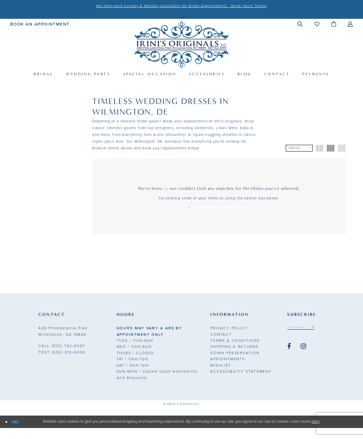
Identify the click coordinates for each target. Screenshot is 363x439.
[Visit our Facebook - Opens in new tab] (289, 359)
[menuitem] (40, 24)
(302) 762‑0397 (61, 357)
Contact (220, 345)
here (315, 432)
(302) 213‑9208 (61, 363)
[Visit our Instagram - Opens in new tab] (303, 359)
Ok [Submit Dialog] (22, 432)
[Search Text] (218, 211)
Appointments (227, 370)
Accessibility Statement (241, 382)
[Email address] (308, 339)
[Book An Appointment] (40, 24)
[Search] (191, 211)
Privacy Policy (229, 339)
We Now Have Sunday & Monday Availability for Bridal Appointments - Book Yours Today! (181, 6)
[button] (300, 24)
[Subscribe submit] (327, 339)
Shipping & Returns (234, 357)
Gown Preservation (234, 363)
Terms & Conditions (234, 351)
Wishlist (220, 376)
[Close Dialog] (8, 433)
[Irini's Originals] (181, 44)
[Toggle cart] (333, 24)
